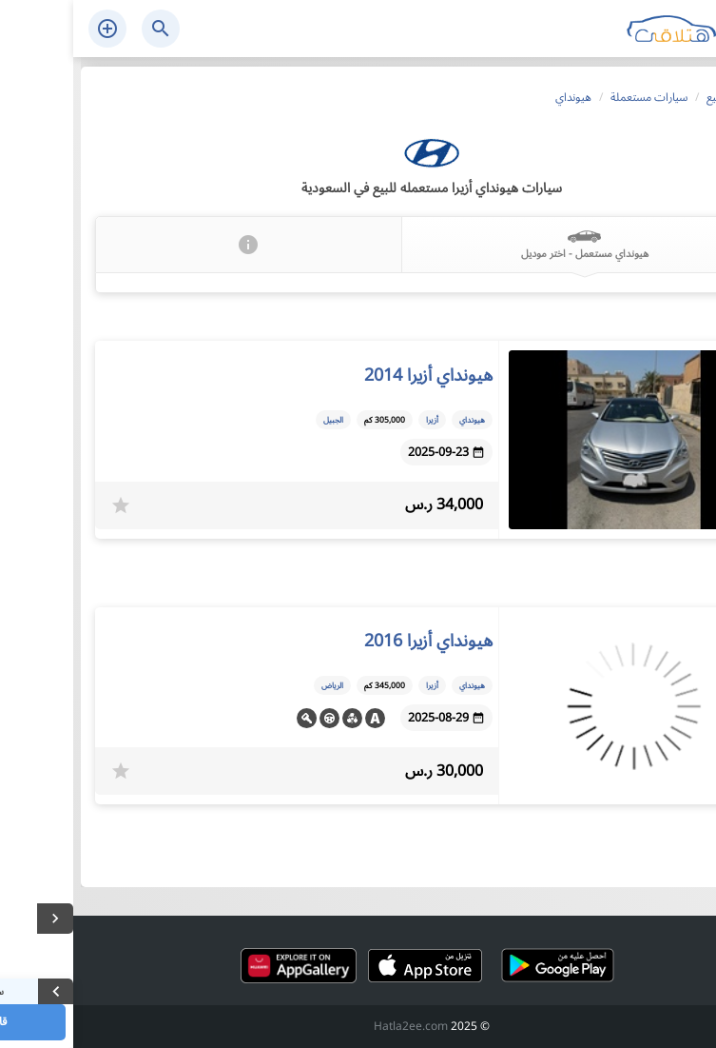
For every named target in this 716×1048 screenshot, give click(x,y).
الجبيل (260, 419)
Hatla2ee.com (337, 1026)
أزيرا (359, 419)
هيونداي (399, 419)
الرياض (259, 685)
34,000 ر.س (371, 505)
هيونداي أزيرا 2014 (355, 375)
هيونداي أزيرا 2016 (355, 641)
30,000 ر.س (371, 771)
